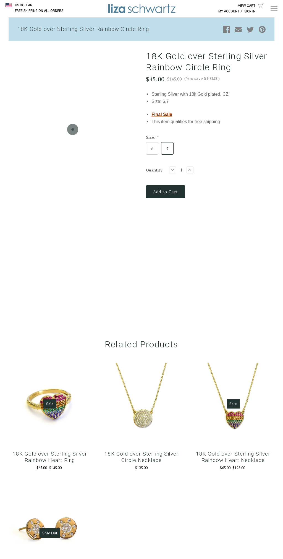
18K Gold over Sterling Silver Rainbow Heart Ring (50, 457)
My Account (228, 11)
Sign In (249, 11)
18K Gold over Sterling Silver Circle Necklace (141, 457)
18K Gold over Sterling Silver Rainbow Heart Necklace (233, 457)
